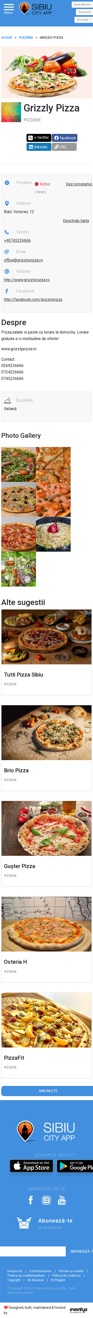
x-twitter (38, 138)
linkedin (38, 147)
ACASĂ (6, 37)
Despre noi (14, 1271)
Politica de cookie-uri (66, 1275)
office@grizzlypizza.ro (23, 260)
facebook (65, 138)
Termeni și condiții (71, 1271)
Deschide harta (76, 220)
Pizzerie (26, 37)
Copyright (13, 1280)
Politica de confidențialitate (26, 1275)
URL (60, 147)
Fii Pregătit (58, 1280)
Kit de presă (36, 1280)
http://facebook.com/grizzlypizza (33, 299)
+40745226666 (17, 240)
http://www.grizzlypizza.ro (27, 279)
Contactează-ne (40, 1271)
